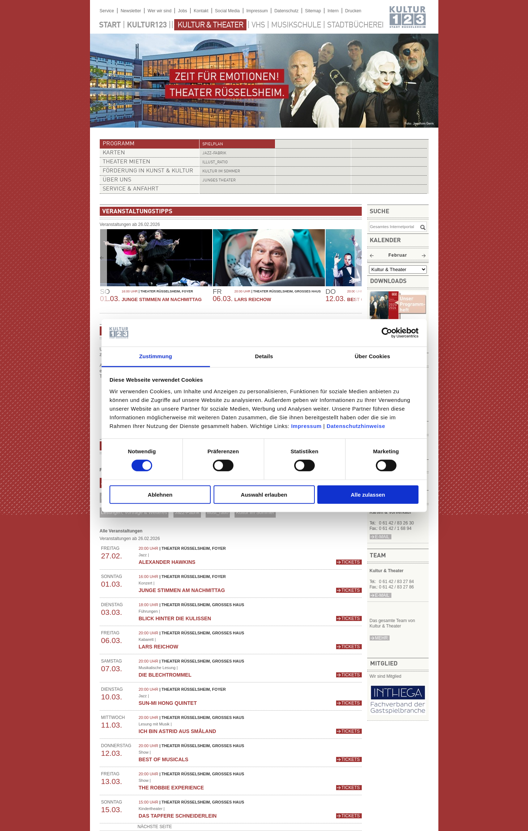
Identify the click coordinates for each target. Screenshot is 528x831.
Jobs (182, 10)
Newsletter (131, 10)
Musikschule (296, 25)
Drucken (353, 10)
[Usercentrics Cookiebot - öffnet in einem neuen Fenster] (386, 332)
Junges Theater (219, 181)
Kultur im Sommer (221, 172)
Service (107, 10)
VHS (258, 25)
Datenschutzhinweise (356, 426)
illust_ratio (215, 162)
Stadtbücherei (355, 25)
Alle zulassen (368, 494)
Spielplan (212, 144)
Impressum (306, 426)
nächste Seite (155, 826)
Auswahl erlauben (264, 494)
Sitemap (313, 10)
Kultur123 (147, 25)
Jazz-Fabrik (214, 153)
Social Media (227, 10)
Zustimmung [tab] (155, 356)
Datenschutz (286, 10)
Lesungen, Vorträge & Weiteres (134, 512)
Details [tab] (264, 356)
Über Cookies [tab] (372, 356)
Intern (333, 10)
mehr (381, 638)
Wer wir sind (160, 10)
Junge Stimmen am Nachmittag (162, 299)
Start (110, 25)
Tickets (351, 562)
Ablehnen (160, 494)
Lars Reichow (253, 299)
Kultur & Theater (210, 25)
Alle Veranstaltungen (121, 531)
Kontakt (201, 10)
